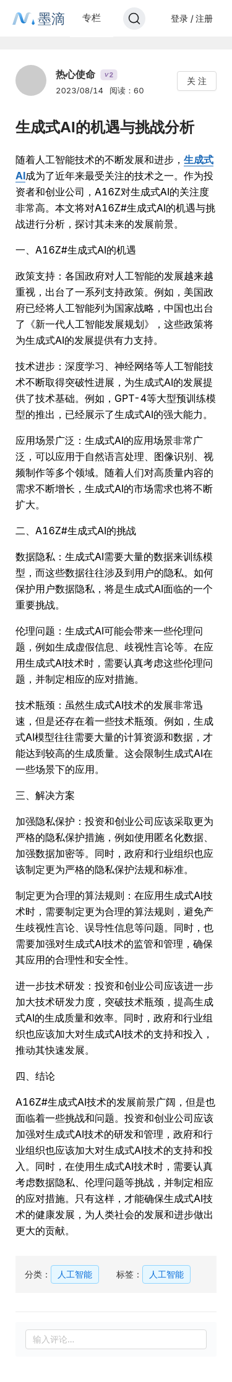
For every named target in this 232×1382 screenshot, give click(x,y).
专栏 (91, 17)
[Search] (134, 18)
